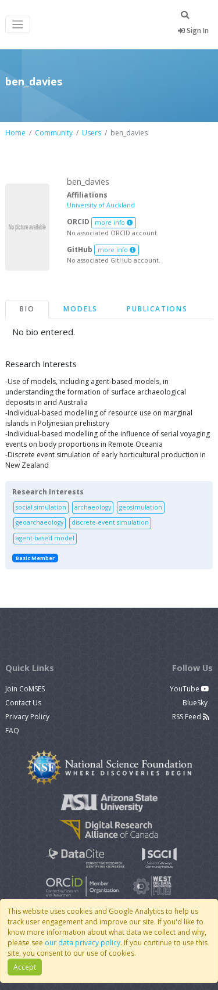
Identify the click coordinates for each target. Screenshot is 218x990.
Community (54, 133)
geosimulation (140, 507)
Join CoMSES (25, 689)
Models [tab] (80, 309)
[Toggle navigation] (17, 25)
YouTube (189, 689)
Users (91, 133)
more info (114, 222)
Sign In (193, 30)
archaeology (92, 507)
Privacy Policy (27, 717)
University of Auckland (101, 204)
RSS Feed (190, 717)
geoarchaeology (39, 522)
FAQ (12, 731)
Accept (24, 967)
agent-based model (45, 538)
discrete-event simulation (110, 522)
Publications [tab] (157, 309)
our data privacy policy (82, 943)
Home (15, 133)
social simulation (41, 507)
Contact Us (23, 703)
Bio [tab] (27, 309)
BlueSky (196, 703)
